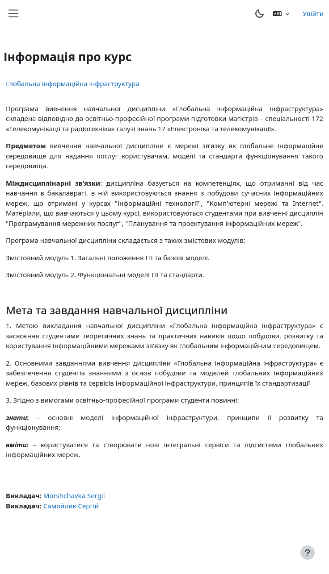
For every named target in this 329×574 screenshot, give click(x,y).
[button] (281, 13)
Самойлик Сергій (71, 505)
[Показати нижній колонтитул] (307, 552)
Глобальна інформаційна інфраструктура (72, 83)
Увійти (313, 13)
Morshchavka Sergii (74, 495)
